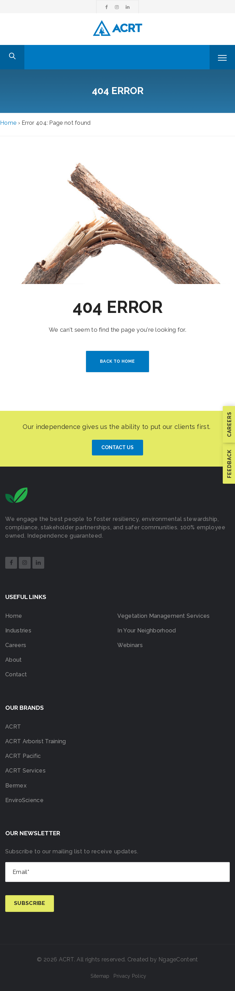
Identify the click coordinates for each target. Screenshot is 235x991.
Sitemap (100, 976)
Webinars (129, 645)
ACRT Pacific (23, 756)
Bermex (15, 785)
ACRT (13, 726)
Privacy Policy (129, 976)
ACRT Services (25, 770)
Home (8, 123)
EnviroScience (24, 800)
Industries (18, 630)
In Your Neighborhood (146, 630)
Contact (16, 674)
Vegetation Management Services (163, 616)
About (13, 659)
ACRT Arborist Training (35, 741)
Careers (15, 645)
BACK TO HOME (117, 361)
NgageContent (178, 959)
